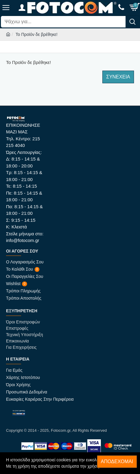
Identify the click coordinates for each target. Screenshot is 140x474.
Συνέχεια (118, 76)
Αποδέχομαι (117, 461)
